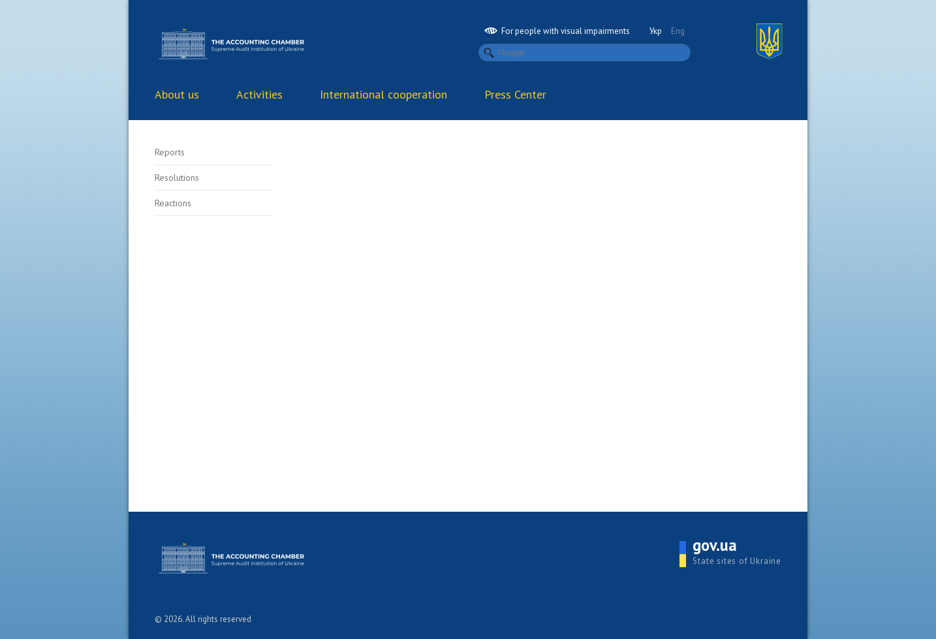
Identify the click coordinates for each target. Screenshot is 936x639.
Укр (655, 31)
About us (177, 94)
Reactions (173, 203)
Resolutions (177, 177)
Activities (259, 94)
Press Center (515, 94)
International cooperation (383, 94)
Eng (678, 31)
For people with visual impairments (557, 31)
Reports (170, 152)
